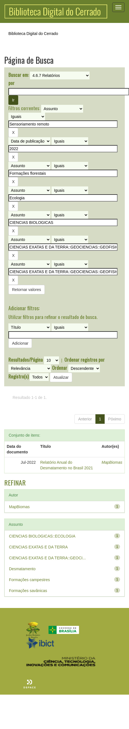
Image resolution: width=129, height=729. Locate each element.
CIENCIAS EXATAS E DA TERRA (38, 547)
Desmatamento (22, 569)
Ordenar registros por (84, 359)
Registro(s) (18, 376)
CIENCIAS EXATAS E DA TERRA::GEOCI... (47, 558)
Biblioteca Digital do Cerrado (33, 33)
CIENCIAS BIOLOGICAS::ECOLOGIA (42, 536)
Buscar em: (18, 75)
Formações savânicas (28, 590)
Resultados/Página (25, 359)
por (11, 83)
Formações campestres (29, 579)
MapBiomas (112, 462)
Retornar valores (26, 289)
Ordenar (59, 368)
